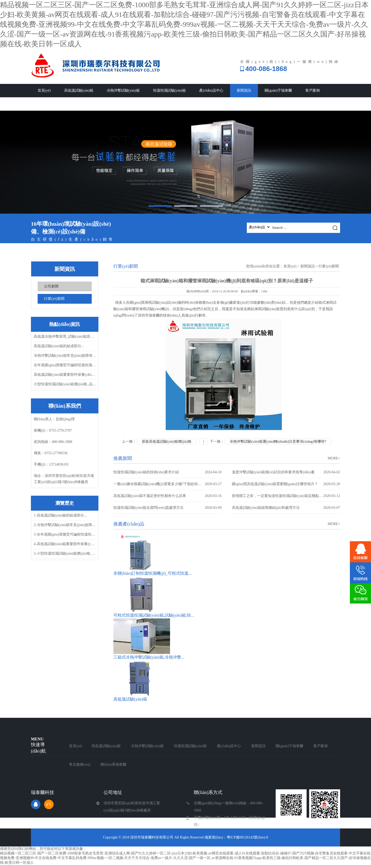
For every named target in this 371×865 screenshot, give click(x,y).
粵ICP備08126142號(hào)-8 (247, 837)
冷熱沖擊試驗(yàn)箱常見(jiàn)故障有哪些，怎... (65, 355)
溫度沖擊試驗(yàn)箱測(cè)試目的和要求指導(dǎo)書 (286, 472)
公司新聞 (51, 286)
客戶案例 (312, 90)
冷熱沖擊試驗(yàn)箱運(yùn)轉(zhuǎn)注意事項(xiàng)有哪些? (278, 441)
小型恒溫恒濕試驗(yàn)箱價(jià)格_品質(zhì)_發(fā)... (65, 384)
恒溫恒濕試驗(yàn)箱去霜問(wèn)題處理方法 (167, 507)
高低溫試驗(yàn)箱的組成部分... (59, 346)
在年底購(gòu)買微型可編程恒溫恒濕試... (65, 365)
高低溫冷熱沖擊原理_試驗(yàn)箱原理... (65, 336)
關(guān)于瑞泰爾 (278, 90)
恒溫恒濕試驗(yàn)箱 (169, 90)
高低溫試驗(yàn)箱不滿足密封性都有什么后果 (167, 496)
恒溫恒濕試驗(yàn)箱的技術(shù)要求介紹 (167, 472)
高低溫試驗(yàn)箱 (79, 90)
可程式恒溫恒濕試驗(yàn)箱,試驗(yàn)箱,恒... (153, 615)
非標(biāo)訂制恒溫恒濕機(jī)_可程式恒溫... (152, 573)
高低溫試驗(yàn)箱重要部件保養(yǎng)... (65, 375)
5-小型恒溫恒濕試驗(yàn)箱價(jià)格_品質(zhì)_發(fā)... (65, 553)
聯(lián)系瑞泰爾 (85, 104)
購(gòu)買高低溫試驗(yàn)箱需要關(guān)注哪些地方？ (286, 484)
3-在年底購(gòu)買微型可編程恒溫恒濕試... (65, 534)
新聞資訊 (244, 90)
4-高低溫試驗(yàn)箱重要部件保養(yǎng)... (65, 544)
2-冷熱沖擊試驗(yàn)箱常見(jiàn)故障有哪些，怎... (65, 525)
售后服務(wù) (48, 104)
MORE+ (334, 458)
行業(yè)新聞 (54, 299)
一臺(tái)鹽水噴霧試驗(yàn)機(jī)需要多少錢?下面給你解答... (167, 484)
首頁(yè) (44, 90)
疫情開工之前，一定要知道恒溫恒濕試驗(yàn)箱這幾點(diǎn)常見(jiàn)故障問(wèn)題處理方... (286, 496)
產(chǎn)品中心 (211, 90)
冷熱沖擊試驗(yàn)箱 (123, 90)
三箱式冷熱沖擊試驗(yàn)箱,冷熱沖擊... (148, 657)
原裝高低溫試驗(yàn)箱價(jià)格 (166, 441)
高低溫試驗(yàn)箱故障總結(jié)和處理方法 (286, 507)
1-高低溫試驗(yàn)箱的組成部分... (60, 515)
